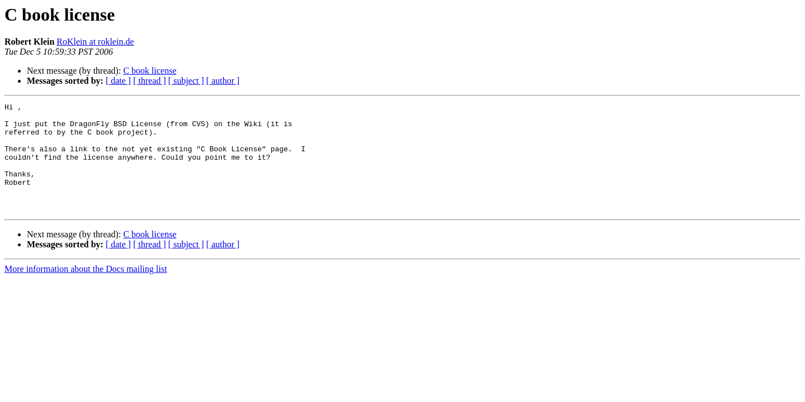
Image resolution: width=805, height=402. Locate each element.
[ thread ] (149, 80)
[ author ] (223, 80)
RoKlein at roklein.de (95, 41)
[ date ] (118, 80)
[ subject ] (186, 80)
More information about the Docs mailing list (85, 290)
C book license (149, 70)
